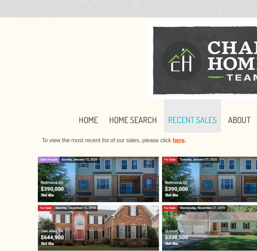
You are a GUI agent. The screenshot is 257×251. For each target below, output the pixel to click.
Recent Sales (192, 119)
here (178, 140)
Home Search (133, 119)
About (239, 119)
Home (88, 119)
